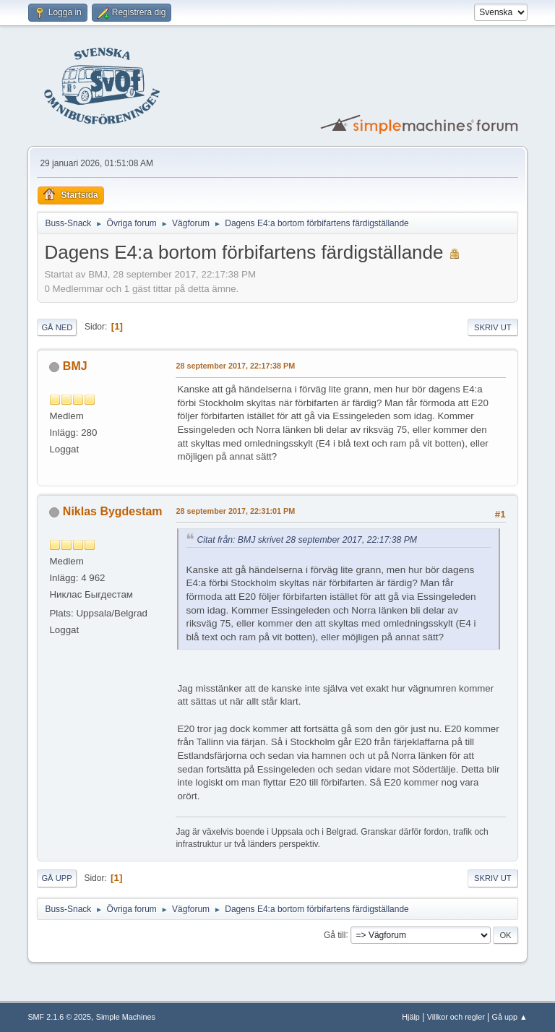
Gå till (335, 934)
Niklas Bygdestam (113, 511)
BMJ (75, 366)
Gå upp (56, 878)
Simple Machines (125, 1016)
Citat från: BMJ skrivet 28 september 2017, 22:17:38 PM (307, 540)
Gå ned (56, 327)
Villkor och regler (456, 1016)
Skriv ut (493, 327)
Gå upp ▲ (510, 1016)
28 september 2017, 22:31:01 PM (235, 511)
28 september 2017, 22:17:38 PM (235, 365)
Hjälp (411, 1016)
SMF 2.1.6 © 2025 (59, 1016)
